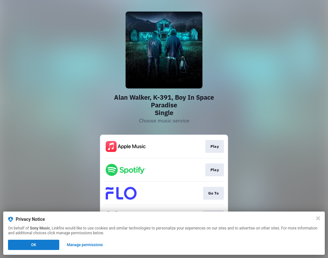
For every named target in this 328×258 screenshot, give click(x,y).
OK (33, 245)
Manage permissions (85, 245)
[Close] (318, 218)
